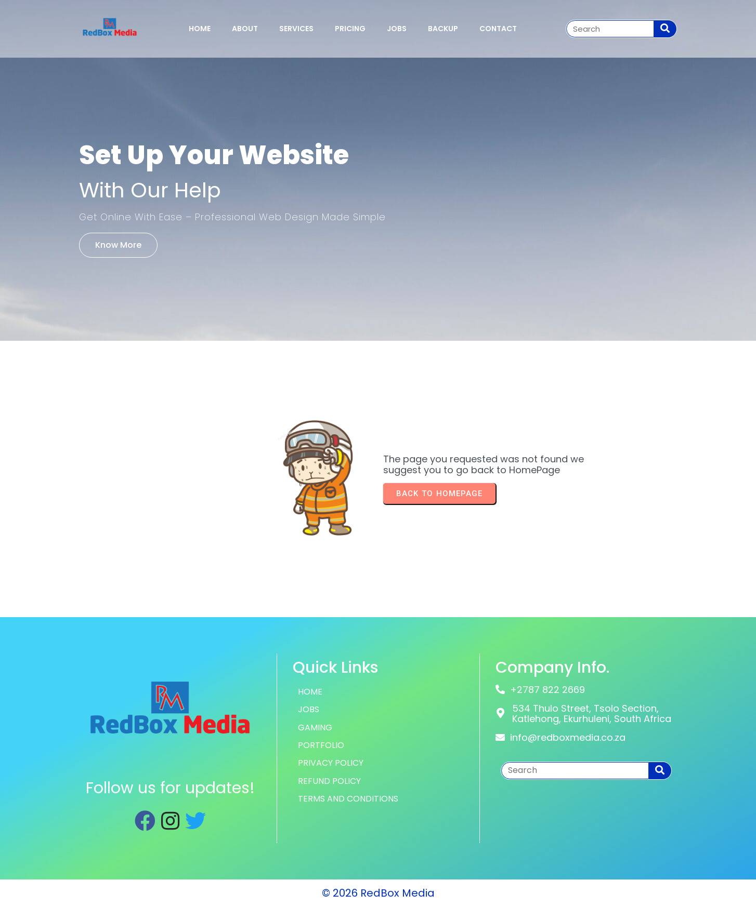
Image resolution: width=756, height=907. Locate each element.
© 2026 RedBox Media (378, 893)
